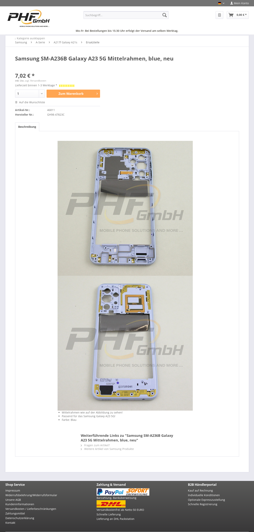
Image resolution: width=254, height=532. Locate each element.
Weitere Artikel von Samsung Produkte (107, 449)
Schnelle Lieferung (109, 514)
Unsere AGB (13, 500)
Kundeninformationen (19, 504)
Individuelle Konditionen (204, 495)
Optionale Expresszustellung (206, 500)
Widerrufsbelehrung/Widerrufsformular (31, 495)
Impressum (12, 490)
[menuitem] (238, 3)
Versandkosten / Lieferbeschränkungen (30, 509)
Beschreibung (27, 127)
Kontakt (10, 522)
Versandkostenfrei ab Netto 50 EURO (120, 510)
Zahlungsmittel (15, 513)
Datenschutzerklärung (19, 518)
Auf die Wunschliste (30, 102)
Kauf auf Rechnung (200, 490)
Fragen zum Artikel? (95, 445)
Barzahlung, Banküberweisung (116, 498)
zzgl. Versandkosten (35, 80)
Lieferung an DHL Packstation (115, 519)
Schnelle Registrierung (202, 504)
